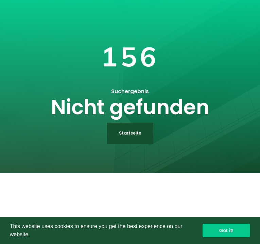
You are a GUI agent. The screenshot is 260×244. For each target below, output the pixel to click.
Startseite (130, 133)
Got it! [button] (226, 230)
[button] (32, 235)
